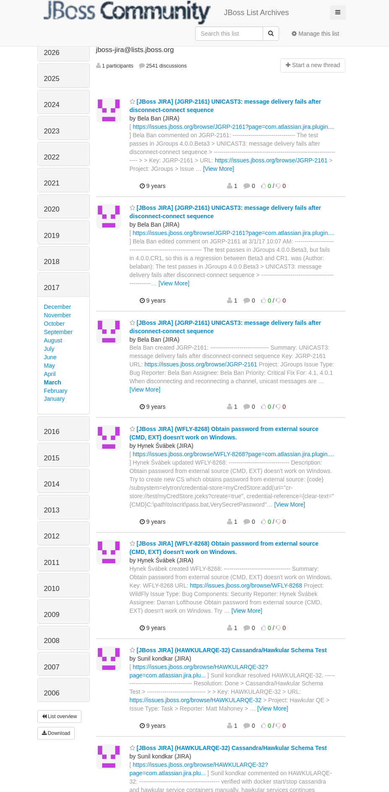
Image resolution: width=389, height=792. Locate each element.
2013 (52, 510)
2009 (52, 615)
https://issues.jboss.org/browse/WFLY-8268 (246, 585)
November (57, 315)
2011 (52, 563)
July (49, 348)
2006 (52, 693)
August (53, 340)
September (58, 332)
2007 (52, 667)
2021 (52, 183)
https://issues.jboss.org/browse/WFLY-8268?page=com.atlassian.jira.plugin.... (233, 454)
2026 (52, 53)
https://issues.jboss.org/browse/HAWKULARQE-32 (196, 700)
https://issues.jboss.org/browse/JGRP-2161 (271, 160)
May (49, 365)
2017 (52, 288)
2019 (52, 236)
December (57, 306)
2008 (52, 641)
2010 (52, 589)
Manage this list (315, 33)
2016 (52, 432)
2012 (52, 536)
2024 (52, 105)
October (54, 323)
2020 (52, 209)
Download (56, 733)
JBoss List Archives (166, 12)
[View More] (218, 168)
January (54, 398)
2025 (52, 79)
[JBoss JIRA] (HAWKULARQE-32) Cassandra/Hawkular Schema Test (228, 650)
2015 (52, 458)
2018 (52, 262)
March (52, 382)
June (50, 357)
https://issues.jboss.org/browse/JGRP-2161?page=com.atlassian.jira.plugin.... (233, 126)
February (56, 390)
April (50, 374)
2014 (52, 484)
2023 (52, 131)
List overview (59, 716)
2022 (52, 157)
